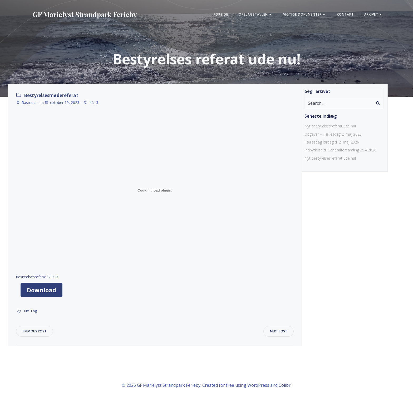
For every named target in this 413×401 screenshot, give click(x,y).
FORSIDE (221, 14)
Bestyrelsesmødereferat (51, 95)
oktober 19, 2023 (62, 102)
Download (41, 290)
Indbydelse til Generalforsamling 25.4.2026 (340, 149)
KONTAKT (345, 14)
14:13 (90, 102)
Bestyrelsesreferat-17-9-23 (37, 276)
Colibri (285, 385)
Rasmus (25, 102)
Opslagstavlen (256, 14)
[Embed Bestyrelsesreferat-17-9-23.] (155, 190)
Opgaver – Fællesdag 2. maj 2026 (333, 134)
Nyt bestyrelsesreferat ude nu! (330, 125)
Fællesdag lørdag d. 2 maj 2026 (331, 142)
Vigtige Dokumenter (304, 14)
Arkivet (373, 14)
